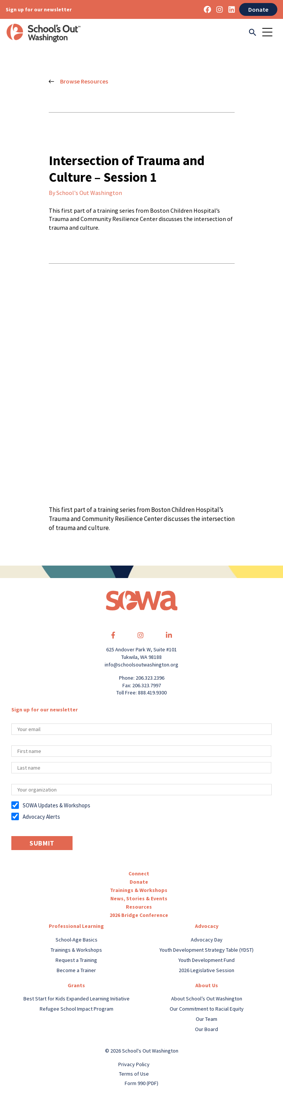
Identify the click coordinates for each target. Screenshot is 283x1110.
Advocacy (206, 926)
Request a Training (76, 960)
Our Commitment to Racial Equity (207, 1008)
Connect (138, 873)
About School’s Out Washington (206, 998)
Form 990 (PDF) (141, 1083)
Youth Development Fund (206, 960)
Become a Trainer (76, 970)
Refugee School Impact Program (76, 1008)
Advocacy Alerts (41, 816)
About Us (206, 985)
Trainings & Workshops (138, 890)
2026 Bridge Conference (139, 915)
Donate (258, 9)
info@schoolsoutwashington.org (141, 664)
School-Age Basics (76, 939)
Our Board (206, 1029)
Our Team (206, 1019)
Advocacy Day (207, 939)
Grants (76, 985)
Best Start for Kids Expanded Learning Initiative (76, 998)
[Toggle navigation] (269, 33)
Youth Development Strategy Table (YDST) (206, 949)
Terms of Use (134, 1073)
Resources (139, 906)
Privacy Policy (134, 1064)
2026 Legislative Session (206, 970)
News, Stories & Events (138, 898)
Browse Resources (78, 81)
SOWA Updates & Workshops (56, 805)
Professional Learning (76, 926)
